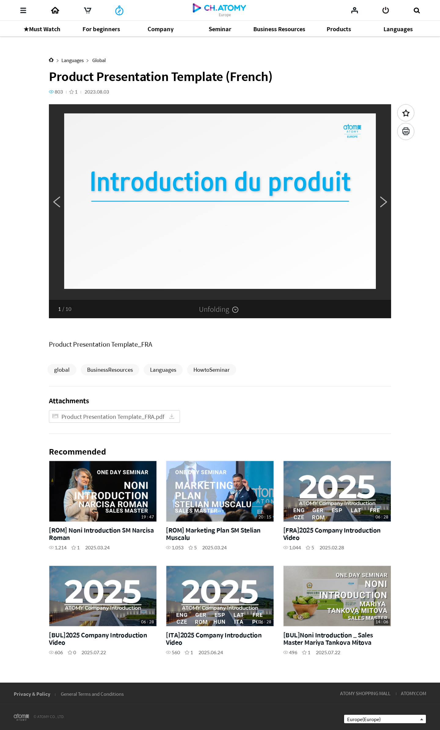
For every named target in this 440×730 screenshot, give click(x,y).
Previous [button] (56, 202)
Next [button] (383, 202)
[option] (220, 202)
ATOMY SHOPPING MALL (365, 693)
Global (98, 60)
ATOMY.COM (413, 693)
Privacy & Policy (32, 693)
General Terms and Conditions (92, 693)
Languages (72, 60)
